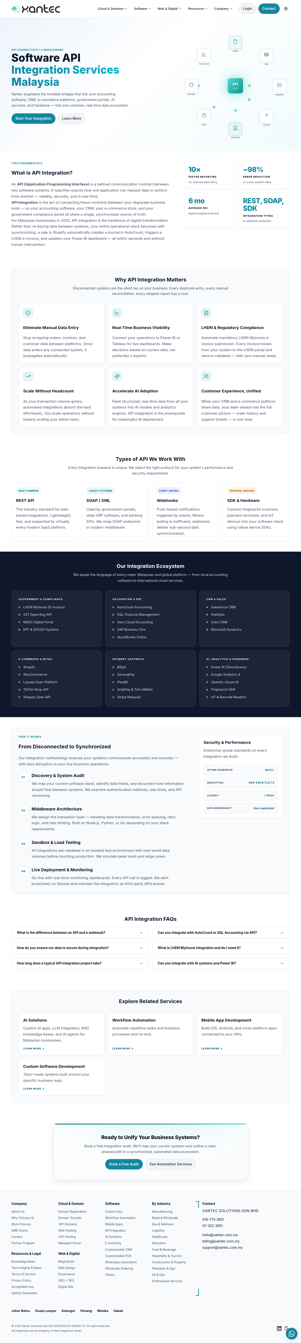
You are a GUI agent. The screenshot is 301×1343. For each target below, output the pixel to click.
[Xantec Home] (51, 9)
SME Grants (20, 1230)
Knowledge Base (23, 1261)
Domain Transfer (70, 1218)
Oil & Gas (158, 1275)
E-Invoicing (113, 1243)
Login (247, 8)
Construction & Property (169, 1262)
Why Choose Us (23, 1218)
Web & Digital (169, 8)
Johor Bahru (21, 1311)
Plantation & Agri (163, 1268)
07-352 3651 (212, 1226)
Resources (198, 8)
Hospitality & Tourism (167, 1256)
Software (142, 8)
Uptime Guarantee (24, 1293)
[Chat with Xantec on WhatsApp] (292, 1334)
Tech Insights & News (27, 1268)
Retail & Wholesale (165, 1218)
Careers (17, 1237)
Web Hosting (67, 1230)
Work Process (21, 1224)
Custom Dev (113, 1211)
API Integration (115, 1230)
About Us (18, 1211)
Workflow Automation (120, 1218)
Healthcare (159, 1237)
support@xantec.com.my (222, 1247)
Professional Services (167, 1281)
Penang (86, 1311)
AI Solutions (113, 1237)
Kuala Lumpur (45, 1311)
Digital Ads (65, 1286)
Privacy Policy (21, 1280)
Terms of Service (24, 1274)
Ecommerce (66, 1274)
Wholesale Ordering (119, 1268)
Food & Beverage (164, 1249)
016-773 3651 (213, 1219)
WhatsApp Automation (121, 1262)
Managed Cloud (69, 1243)
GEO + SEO (66, 1280)
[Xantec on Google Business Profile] (286, 1328)
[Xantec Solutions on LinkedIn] (279, 1328)
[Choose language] (286, 9)
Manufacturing (162, 1211)
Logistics (158, 1230)
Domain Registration (72, 1211)
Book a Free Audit (124, 1165)
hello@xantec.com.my (220, 1235)
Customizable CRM (118, 1249)
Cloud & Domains (113, 8)
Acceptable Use (23, 1286)
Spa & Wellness (163, 1224)
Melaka (102, 1311)
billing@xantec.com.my (221, 1241)
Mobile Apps (114, 1224)
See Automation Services (171, 1165)
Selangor (68, 1311)
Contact (269, 8)
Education (159, 1243)
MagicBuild (66, 1261)
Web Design (66, 1268)
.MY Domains (67, 1224)
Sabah (118, 1311)
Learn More (71, 118)
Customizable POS (118, 1256)
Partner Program (23, 1243)
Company (224, 8)
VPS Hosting (67, 1237)
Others (110, 1275)
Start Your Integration (33, 118)
